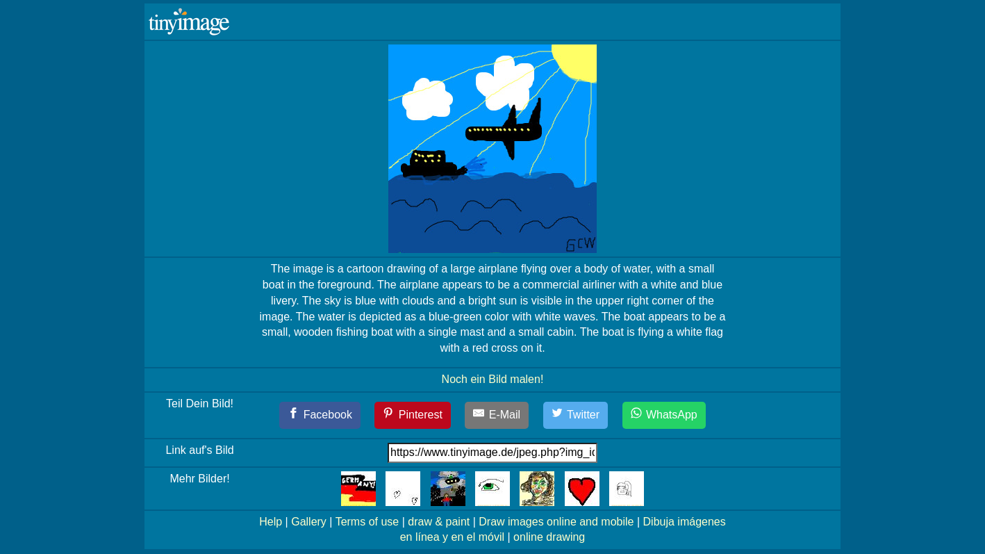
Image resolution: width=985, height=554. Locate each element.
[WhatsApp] (664, 415)
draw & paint (439, 522)
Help (270, 522)
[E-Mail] (497, 415)
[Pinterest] (412, 415)
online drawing (549, 537)
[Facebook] (320, 415)
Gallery (308, 522)
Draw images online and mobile (556, 522)
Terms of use (367, 522)
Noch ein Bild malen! (493, 379)
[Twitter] (576, 415)
